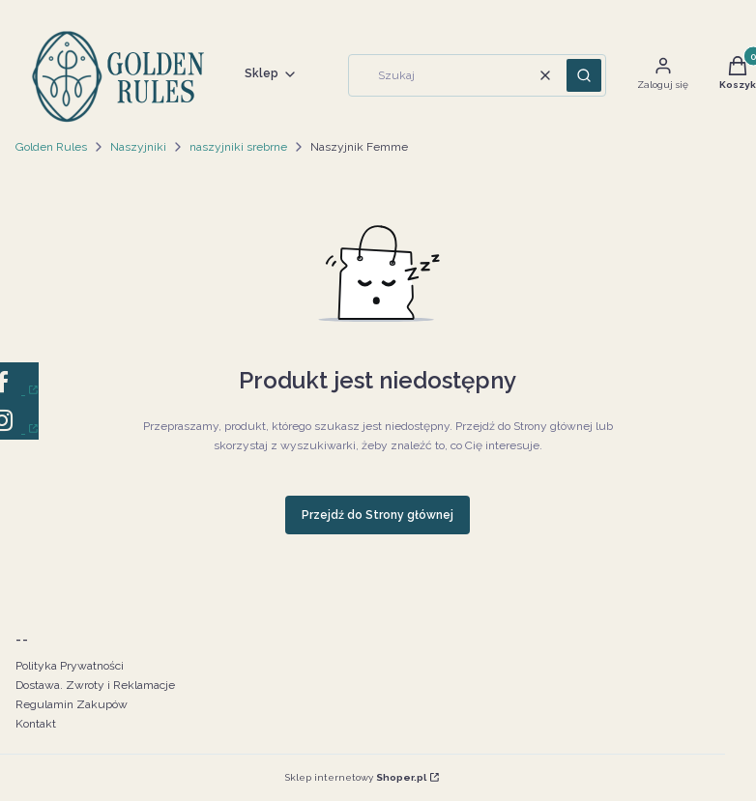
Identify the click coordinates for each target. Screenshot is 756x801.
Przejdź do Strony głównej (377, 515)
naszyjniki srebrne (238, 147)
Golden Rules (51, 147)
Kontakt (35, 723)
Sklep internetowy (355, 777)
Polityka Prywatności (69, 665)
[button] (584, 75)
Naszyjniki (138, 147)
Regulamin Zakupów (71, 704)
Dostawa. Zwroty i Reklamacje (95, 685)
